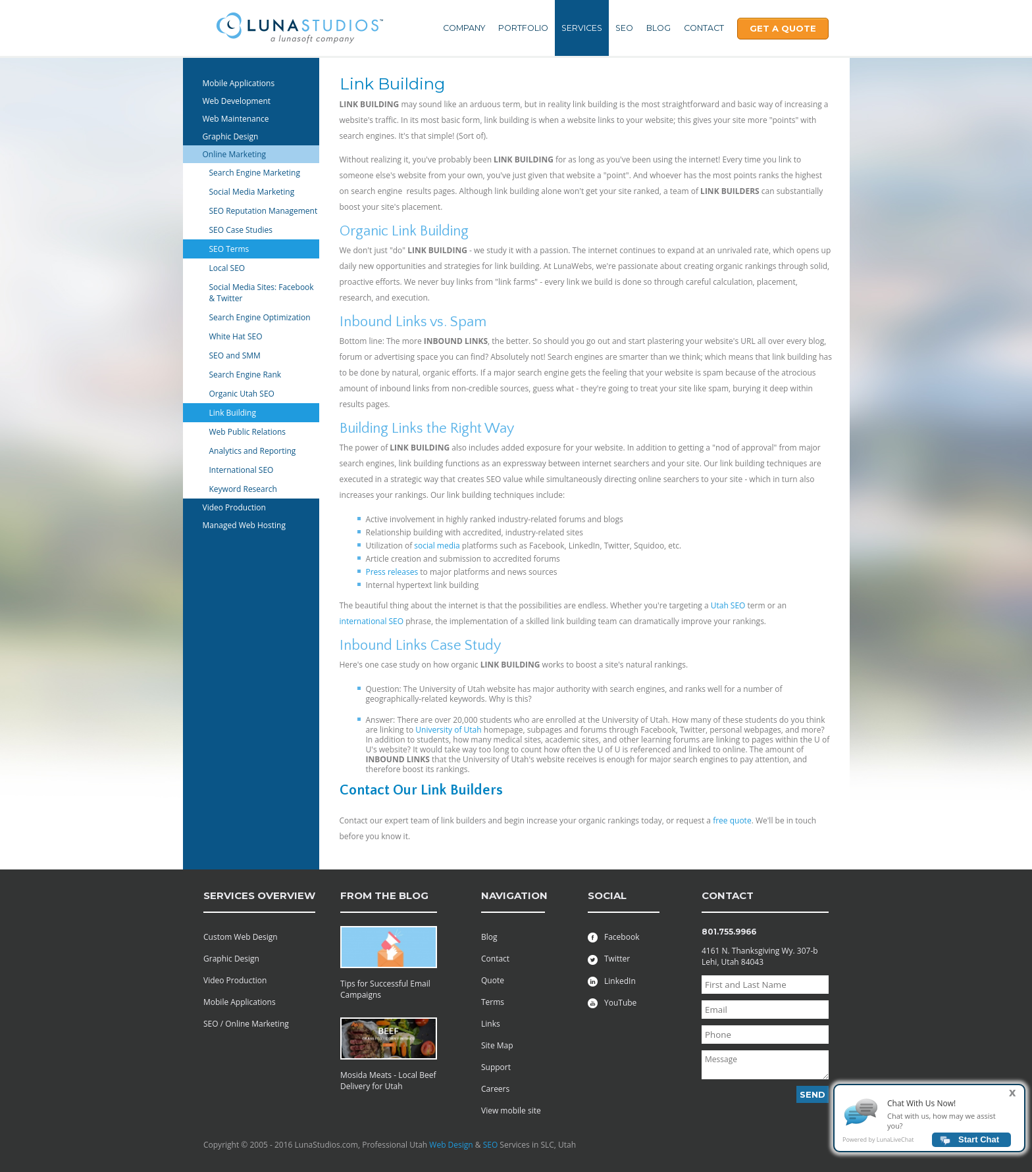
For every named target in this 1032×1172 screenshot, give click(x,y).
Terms (492, 1002)
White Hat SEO (236, 336)
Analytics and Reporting (252, 450)
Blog (658, 28)
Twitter (609, 958)
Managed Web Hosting (244, 525)
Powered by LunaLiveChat (878, 1146)
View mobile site (511, 1110)
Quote (492, 980)
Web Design (451, 1144)
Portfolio (523, 28)
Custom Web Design (240, 936)
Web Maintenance (236, 118)
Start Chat (978, 1146)
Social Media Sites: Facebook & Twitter (261, 292)
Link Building (233, 412)
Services (581, 28)
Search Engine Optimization (260, 317)
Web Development (237, 101)
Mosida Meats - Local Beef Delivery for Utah (388, 1080)
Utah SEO (728, 605)
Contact (704, 28)
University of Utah (448, 729)
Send (812, 1094)
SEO (624, 28)
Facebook (613, 936)
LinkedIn (612, 981)
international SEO (372, 621)
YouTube (612, 1002)
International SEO (241, 470)
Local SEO (227, 268)
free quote (732, 820)
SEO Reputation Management (263, 210)
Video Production (234, 507)
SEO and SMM (235, 355)
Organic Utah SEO (241, 393)
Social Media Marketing (252, 191)
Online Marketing (235, 154)
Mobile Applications (239, 83)
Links (490, 1023)
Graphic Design (231, 136)
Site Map (497, 1045)
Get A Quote (783, 28)
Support (496, 1067)
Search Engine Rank (245, 374)
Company (464, 28)
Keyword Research (243, 489)
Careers (495, 1088)
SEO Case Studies (241, 229)
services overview (259, 895)
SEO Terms (229, 249)
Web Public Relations (247, 431)
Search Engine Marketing (255, 172)
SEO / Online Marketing (246, 1023)
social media (436, 545)
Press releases (392, 571)
